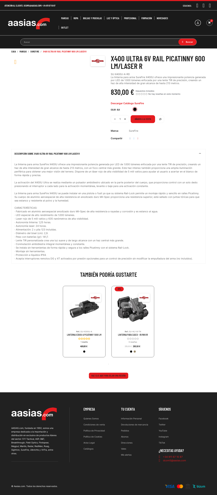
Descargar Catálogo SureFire (127, 103)
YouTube (163, 430)
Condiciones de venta (94, 424)
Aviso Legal (89, 442)
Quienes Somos (91, 418)
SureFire (133, 130)
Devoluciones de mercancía (134, 424)
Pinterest (137, 138)
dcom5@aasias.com (32, 5)
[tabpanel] (84, 324)
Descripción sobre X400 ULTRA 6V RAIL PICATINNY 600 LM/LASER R (47, 153)
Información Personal (131, 418)
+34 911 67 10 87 (48, 5)
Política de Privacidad (94, 430)
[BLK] (134, 110)
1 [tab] (108, 364)
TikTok (162, 442)
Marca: (115, 130)
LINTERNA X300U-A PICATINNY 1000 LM (84, 334)
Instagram (164, 436)
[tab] (108, 154)
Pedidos (125, 430)
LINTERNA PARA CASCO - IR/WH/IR (133, 334)
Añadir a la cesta (143, 119)
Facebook (163, 418)
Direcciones (126, 442)
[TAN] (135, 351)
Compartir (130, 138)
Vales (123, 448)
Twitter (162, 424)
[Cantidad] (120, 119)
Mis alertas (126, 454)
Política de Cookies (92, 436)
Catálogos (88, 448)
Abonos (124, 436)
